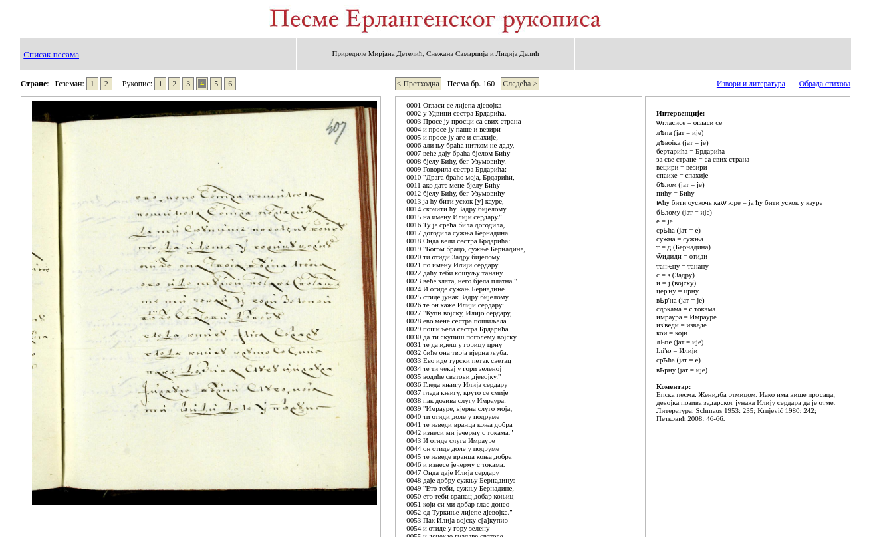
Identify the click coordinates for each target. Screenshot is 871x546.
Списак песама (51, 54)
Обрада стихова (824, 84)
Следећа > (520, 83)
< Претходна (418, 83)
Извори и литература (751, 84)
